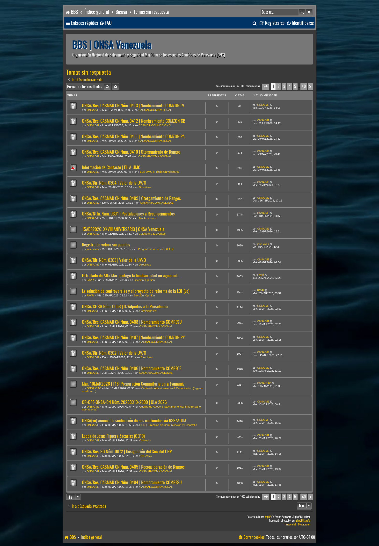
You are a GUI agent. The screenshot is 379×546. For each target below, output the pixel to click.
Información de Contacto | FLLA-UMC (111, 167)
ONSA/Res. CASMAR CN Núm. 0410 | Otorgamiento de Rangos (131, 152)
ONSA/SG (145, 455)
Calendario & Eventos (152, 233)
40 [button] (304, 86)
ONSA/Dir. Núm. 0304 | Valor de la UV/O (114, 183)
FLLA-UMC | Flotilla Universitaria (158, 171)
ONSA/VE (93, 109)
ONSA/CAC (94, 388)
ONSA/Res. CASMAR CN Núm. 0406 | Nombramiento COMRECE (131, 368)
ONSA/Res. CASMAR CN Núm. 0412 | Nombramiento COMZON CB (133, 121)
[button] (265, 87)
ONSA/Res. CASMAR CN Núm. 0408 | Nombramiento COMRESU (132, 322)
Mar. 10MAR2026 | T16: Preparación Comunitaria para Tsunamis (133, 384)
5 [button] (295, 86)
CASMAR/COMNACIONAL (155, 109)
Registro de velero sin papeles (106, 245)
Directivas (145, 187)
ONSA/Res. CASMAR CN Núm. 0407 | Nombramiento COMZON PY (133, 337)
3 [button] (284, 86)
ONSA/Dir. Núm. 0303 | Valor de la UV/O (114, 260)
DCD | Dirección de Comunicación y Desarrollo (168, 425)
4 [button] (290, 86)
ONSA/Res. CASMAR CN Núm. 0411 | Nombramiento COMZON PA (133, 136)
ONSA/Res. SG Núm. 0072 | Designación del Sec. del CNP (127, 451)
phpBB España (303, 520)
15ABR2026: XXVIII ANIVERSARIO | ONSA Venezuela (123, 229)
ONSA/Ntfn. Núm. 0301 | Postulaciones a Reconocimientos (128, 214)
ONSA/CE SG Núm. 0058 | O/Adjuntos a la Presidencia (125, 306)
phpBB (268, 517)
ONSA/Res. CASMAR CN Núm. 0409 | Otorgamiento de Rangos (131, 198)
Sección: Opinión (144, 280)
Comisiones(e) (148, 310)
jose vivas (93, 249)
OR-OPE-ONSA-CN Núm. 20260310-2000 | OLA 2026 (124, 402)
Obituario (145, 440)
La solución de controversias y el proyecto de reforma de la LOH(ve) (136, 291)
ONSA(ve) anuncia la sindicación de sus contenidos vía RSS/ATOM (134, 420)
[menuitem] (105, 23)
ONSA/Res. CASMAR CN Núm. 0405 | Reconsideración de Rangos (133, 467)
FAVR (90, 280)
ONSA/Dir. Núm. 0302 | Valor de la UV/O (114, 353)
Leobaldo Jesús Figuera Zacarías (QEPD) (113, 436)
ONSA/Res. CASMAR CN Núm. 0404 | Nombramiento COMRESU (132, 482)
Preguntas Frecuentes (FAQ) (156, 249)
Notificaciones (148, 218)
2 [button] (279, 86)
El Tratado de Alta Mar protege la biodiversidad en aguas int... (131, 276)
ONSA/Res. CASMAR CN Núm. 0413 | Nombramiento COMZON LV (133, 105)
